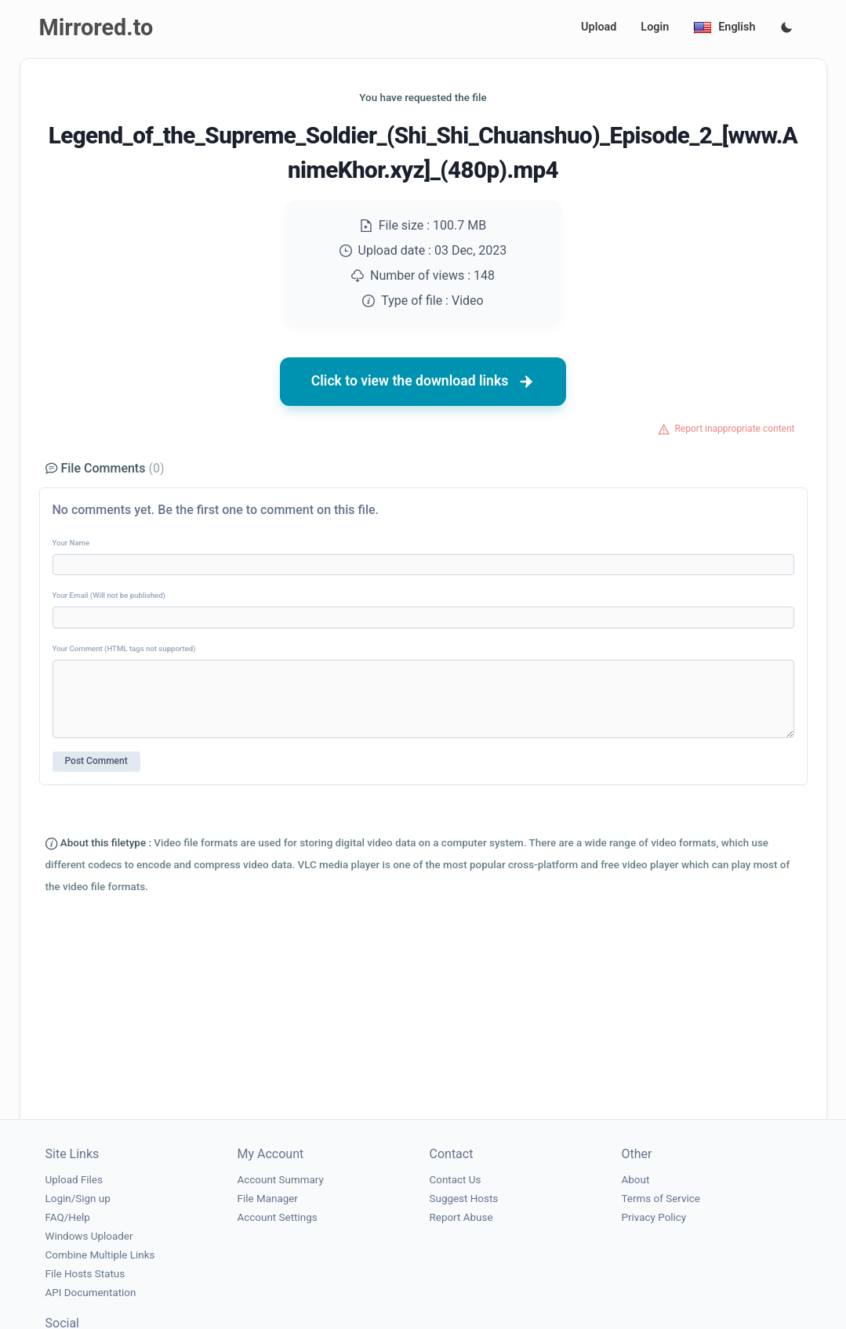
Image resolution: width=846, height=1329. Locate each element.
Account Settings (278, 1217)
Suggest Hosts (464, 1198)
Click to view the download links (423, 381)
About (636, 1180)
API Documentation (90, 1292)
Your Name (71, 542)
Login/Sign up (78, 1198)
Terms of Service (661, 1198)
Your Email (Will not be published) (109, 595)
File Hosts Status (85, 1274)
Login (655, 27)
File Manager (268, 1198)
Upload (598, 27)
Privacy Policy (654, 1217)
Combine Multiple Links (100, 1255)
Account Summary (281, 1180)
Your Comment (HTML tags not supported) (124, 648)
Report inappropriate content (734, 428)
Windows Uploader (89, 1236)
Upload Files (74, 1180)
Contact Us (455, 1180)
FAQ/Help (67, 1217)
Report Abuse (461, 1217)
